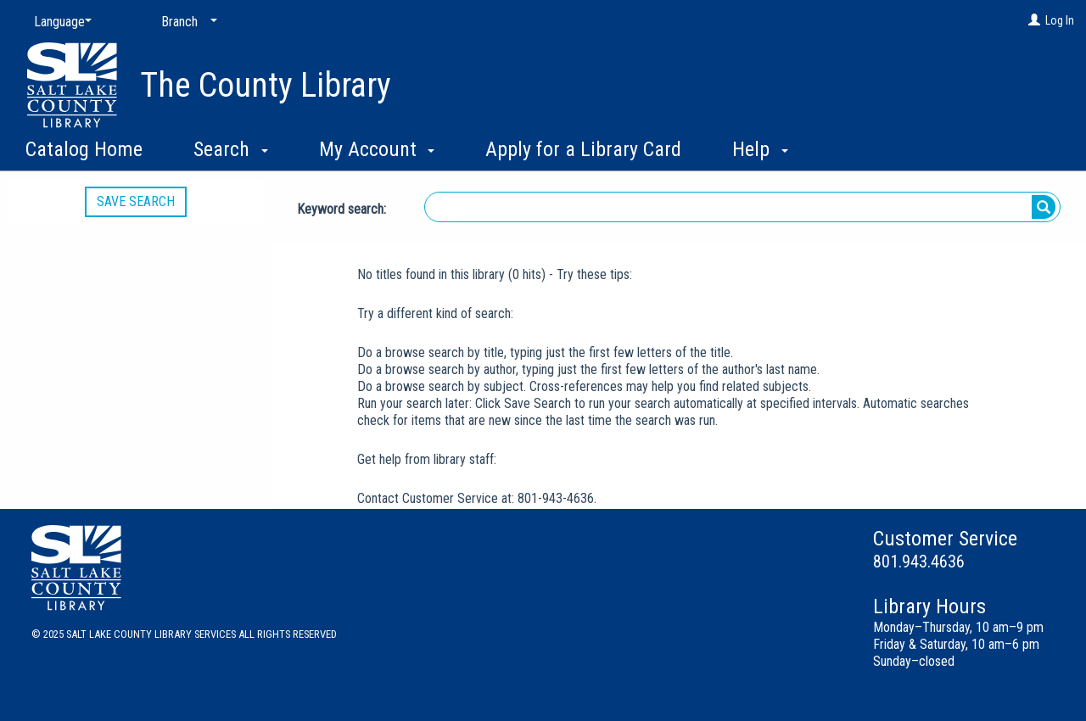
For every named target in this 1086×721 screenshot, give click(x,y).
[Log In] (1034, 20)
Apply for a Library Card (583, 149)
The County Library (265, 85)
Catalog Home (84, 149)
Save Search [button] (136, 201)
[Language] (59, 22)
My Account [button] (377, 149)
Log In (1059, 20)
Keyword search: (343, 209)
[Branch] (186, 22)
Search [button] (230, 149)
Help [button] (760, 149)
